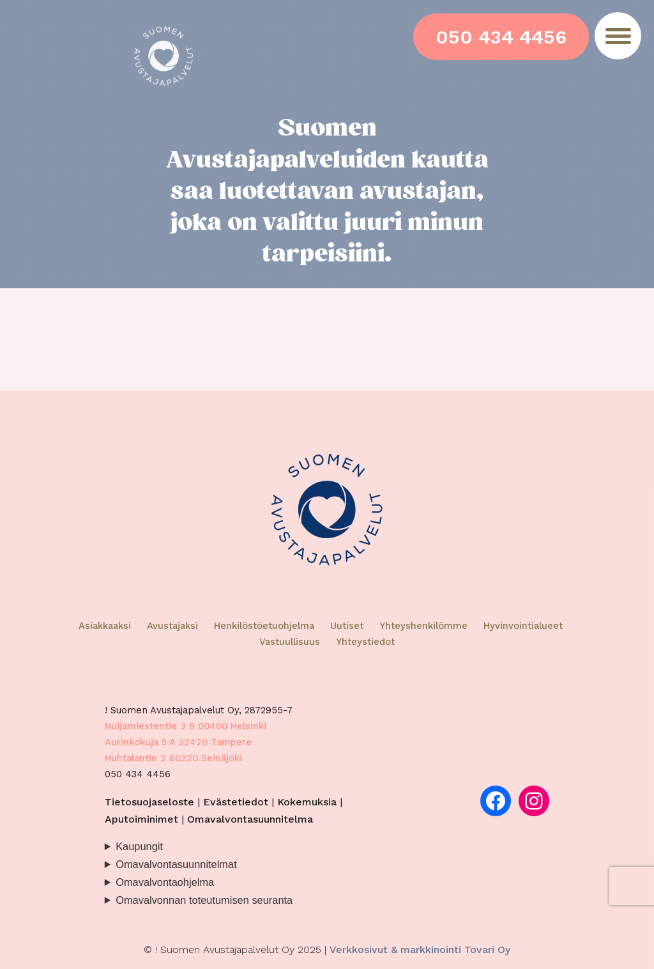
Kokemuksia (307, 802)
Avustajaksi (172, 626)
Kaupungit (139, 846)
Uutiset (346, 626)
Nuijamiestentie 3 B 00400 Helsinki (185, 726)
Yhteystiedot (365, 641)
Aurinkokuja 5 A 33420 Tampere (178, 742)
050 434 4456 (501, 37)
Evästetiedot (235, 802)
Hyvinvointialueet (523, 626)
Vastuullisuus (289, 641)
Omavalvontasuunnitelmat (176, 864)
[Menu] (618, 35)
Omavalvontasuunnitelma (250, 819)
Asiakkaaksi (105, 626)
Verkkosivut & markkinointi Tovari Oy (420, 949)
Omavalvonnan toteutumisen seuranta (204, 900)
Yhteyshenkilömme (423, 626)
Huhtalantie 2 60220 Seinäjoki (173, 758)
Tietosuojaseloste (149, 802)
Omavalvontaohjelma (165, 882)
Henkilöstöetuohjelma (264, 626)
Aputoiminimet (141, 819)
